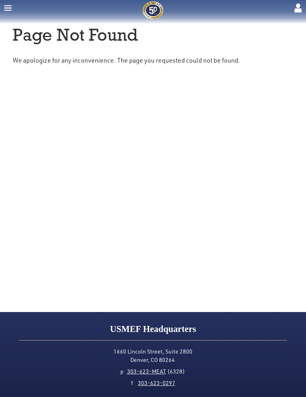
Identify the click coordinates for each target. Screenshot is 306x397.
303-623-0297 (156, 382)
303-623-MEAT (146, 371)
